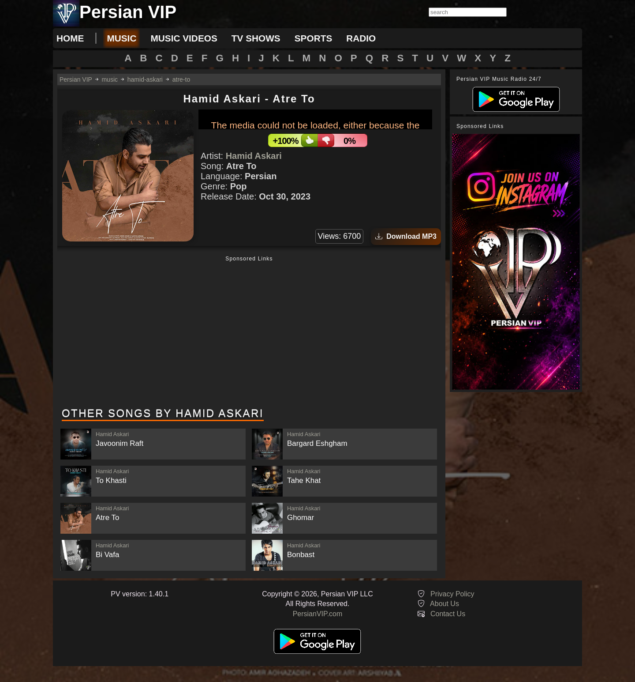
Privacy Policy (452, 594)
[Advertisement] (249, 332)
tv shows (256, 38)
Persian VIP (76, 79)
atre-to (181, 79)
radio (361, 38)
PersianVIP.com (318, 614)
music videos (183, 38)
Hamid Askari (254, 156)
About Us (444, 603)
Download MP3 (406, 236)
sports (313, 38)
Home (70, 38)
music (121, 38)
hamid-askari (145, 79)
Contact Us (447, 614)
